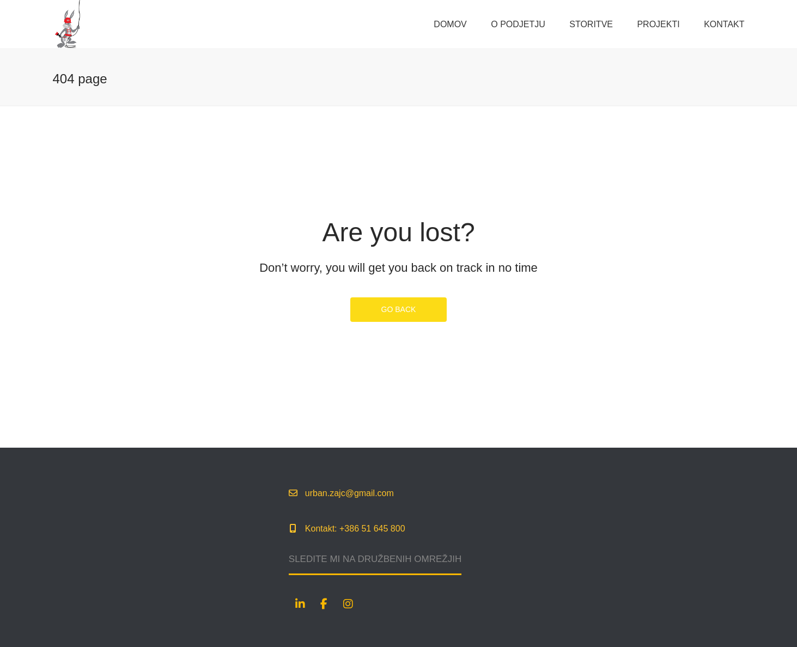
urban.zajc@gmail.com (349, 493)
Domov (450, 24)
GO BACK (398, 309)
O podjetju (518, 24)
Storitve (591, 24)
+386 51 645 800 (372, 528)
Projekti (658, 24)
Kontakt (724, 24)
